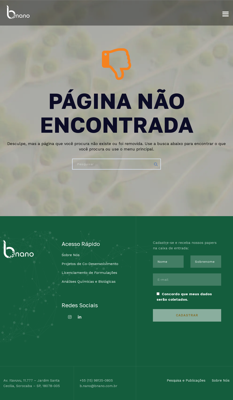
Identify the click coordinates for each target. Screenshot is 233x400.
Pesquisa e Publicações (186, 380)
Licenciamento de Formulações (89, 272)
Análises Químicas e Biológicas (89, 281)
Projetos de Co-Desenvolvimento (90, 264)
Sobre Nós (71, 255)
